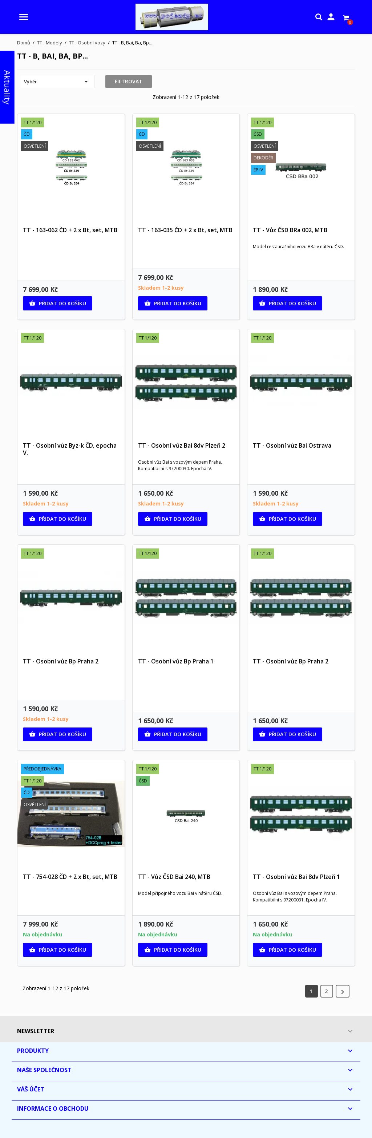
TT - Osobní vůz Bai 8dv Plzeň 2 (181, 445)
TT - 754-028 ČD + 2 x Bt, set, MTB (70, 877)
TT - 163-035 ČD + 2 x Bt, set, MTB (185, 230)
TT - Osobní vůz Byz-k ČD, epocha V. (70, 449)
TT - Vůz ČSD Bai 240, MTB (174, 877)
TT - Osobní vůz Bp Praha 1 (176, 661)
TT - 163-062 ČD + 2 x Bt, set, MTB (70, 230)
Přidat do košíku (57, 303)
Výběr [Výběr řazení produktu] (57, 81)
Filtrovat (128, 81)
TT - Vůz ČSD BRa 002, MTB (290, 230)
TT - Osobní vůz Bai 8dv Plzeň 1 (296, 877)
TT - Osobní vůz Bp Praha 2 (60, 661)
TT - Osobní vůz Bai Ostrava (292, 445)
